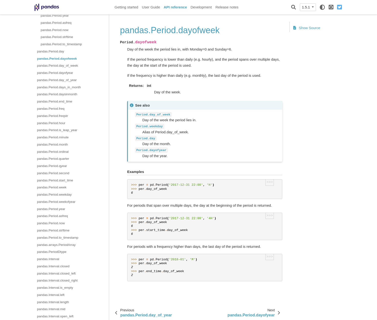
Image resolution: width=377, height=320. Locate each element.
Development (201, 7)
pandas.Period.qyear (52, 166)
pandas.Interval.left (50, 295)
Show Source (306, 28)
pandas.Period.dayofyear (55, 73)
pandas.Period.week (51, 187)
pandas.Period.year (55, 15)
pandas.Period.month (52, 144)
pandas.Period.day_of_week (57, 65)
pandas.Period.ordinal (53, 152)
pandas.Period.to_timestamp (61, 44)
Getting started (126, 7)
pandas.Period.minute (53, 137)
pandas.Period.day (50, 51)
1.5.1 (306, 7)
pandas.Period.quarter (53, 158)
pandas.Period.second (53, 173)
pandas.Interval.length (53, 302)
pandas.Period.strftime (57, 37)
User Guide (151, 7)
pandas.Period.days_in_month (59, 87)
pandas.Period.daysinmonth (57, 94)
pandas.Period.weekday (54, 194)
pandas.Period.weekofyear (56, 202)
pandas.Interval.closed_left (56, 273)
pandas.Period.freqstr (52, 116)
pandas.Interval (48, 259)
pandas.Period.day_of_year (57, 80)
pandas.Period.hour (51, 123)
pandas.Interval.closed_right (57, 280)
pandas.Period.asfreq (56, 23)
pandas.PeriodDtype (51, 252)
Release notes (227, 7)
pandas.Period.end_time (54, 101)
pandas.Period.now (55, 30)
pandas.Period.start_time (55, 180)
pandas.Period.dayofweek (57, 58)
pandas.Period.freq (50, 108)
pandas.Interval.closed (53, 266)
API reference (175, 7)
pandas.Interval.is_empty (55, 287)
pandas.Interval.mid (51, 309)
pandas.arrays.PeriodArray (56, 245)
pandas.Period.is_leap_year (57, 130)
